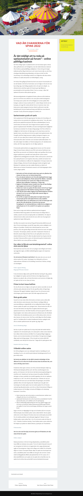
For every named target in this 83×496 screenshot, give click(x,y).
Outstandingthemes (47, 493)
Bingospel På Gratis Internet (21, 270)
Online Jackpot (18, 438)
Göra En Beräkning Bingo (20, 325)
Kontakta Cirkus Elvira (67, 2)
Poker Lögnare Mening (20, 267)
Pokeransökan (17, 427)
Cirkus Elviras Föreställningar (52, 2)
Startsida (39, 2)
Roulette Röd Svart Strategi (21, 344)
